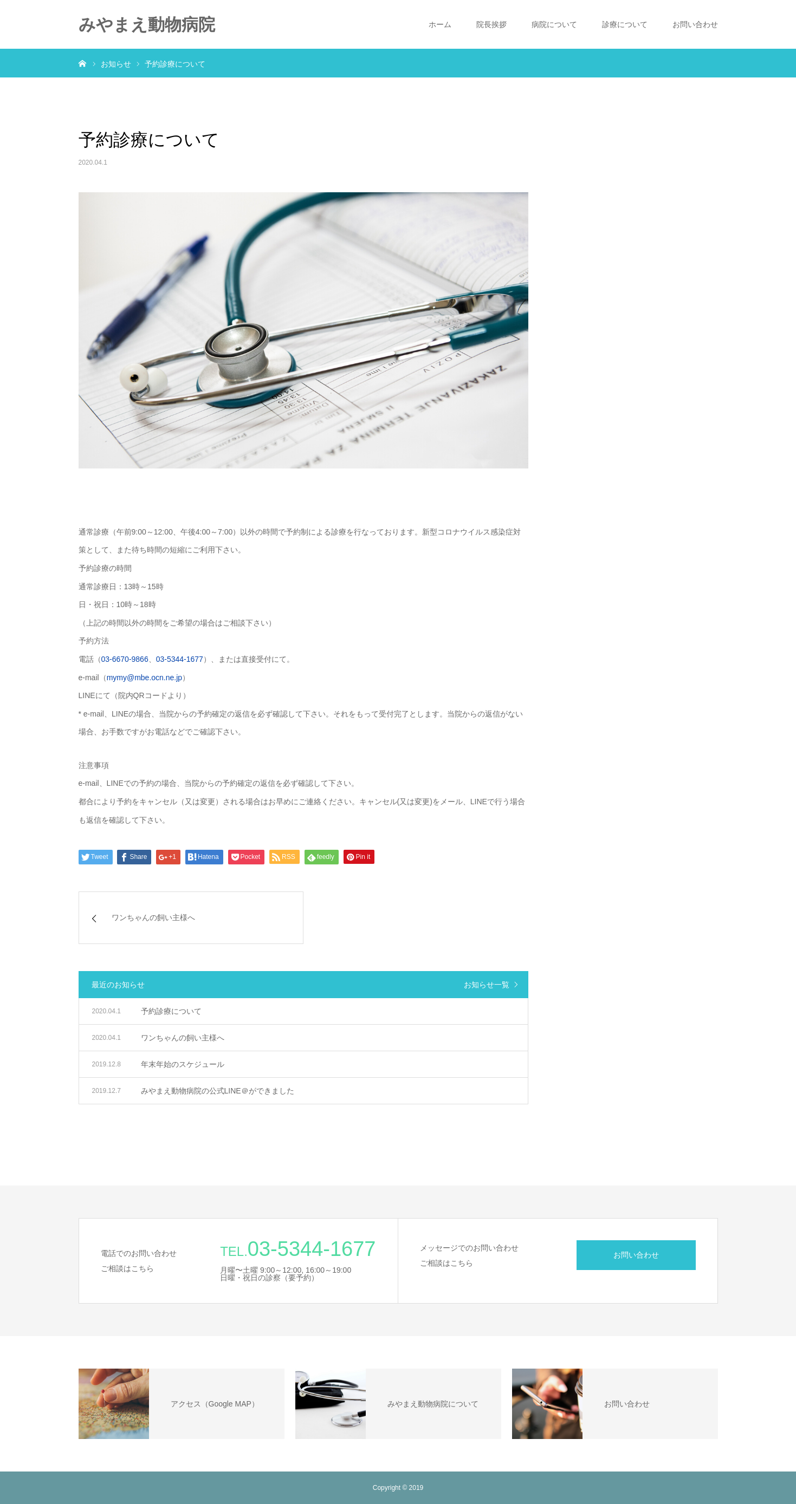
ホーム (440, 24)
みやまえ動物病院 (147, 24)
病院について (554, 24)
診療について (625, 24)
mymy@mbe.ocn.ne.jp (144, 677)
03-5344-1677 (179, 659)
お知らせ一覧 (486, 984)
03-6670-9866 (124, 659)
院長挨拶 (491, 24)
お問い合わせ (695, 24)
